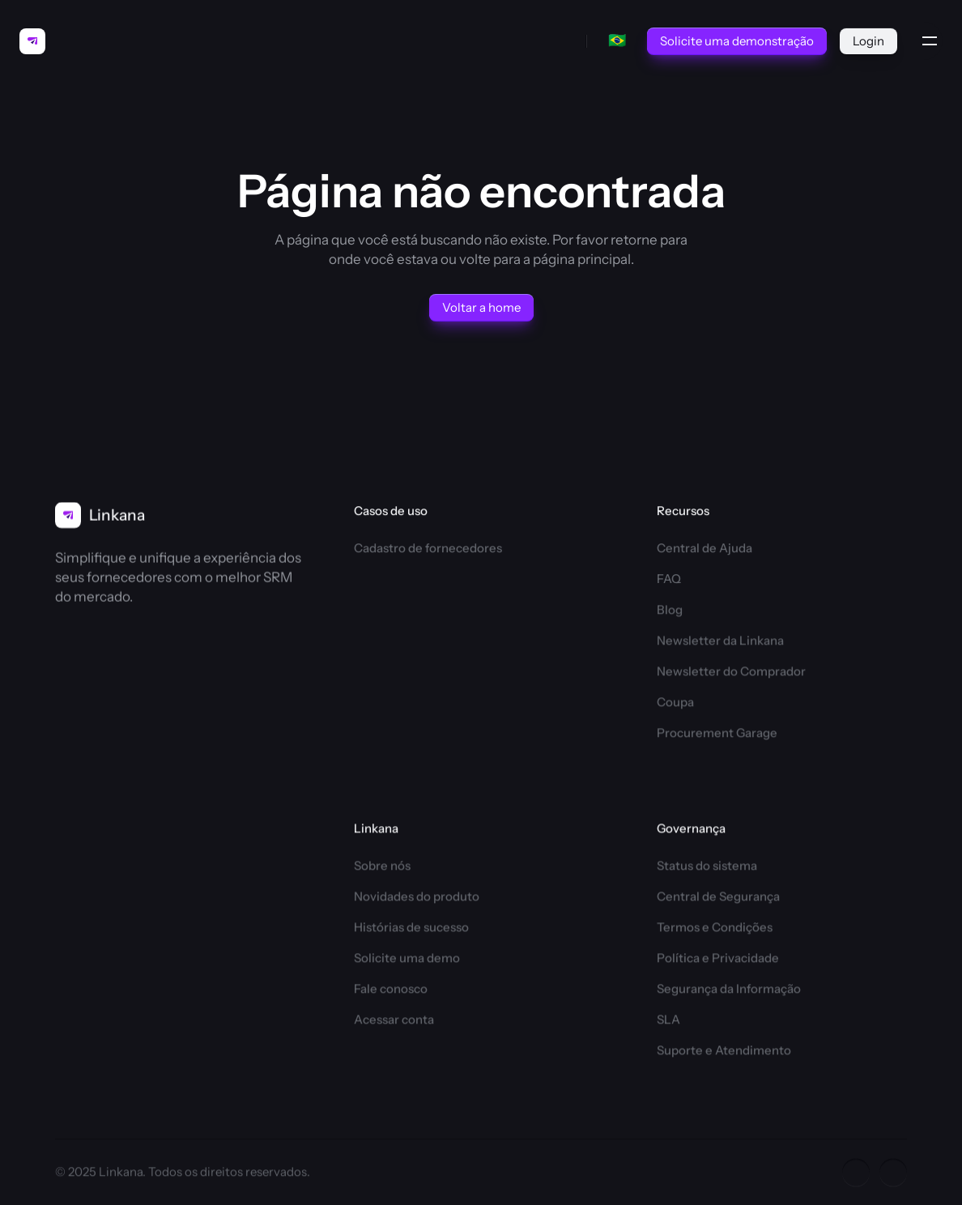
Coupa (675, 704)
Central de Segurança (718, 898)
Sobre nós (382, 867)
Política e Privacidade (718, 960)
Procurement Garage (717, 735)
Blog (670, 612)
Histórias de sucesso (411, 929)
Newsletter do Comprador (731, 673)
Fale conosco (391, 990)
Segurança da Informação (729, 990)
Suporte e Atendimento (724, 1052)
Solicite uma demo (407, 960)
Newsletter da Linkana (720, 642)
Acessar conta (394, 1021)
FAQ (669, 579)
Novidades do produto (416, 898)
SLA (668, 1021)
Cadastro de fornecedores (428, 548)
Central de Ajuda (704, 548)
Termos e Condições (715, 929)
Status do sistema (707, 867)
